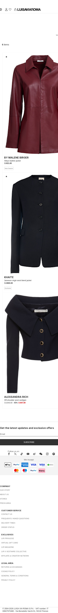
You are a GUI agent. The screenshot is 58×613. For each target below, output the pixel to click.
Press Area (5, 503)
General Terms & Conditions (14, 576)
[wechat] (41, 454)
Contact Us (6, 514)
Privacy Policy (8, 580)
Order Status (7, 527)
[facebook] (10, 454)
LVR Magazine (7, 547)
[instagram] (47, 454)
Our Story (5, 490)
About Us (4, 494)
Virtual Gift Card (9, 543)
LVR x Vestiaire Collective (13, 551)
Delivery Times (8, 523)
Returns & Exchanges (11, 567)
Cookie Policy (8, 571)
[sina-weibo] (34, 454)
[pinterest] (53, 454)
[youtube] (28, 454)
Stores (3, 499)
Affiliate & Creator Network (15, 556)
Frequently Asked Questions (15, 518)
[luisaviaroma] (29, 9)
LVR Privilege (7, 538)
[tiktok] (21, 454)
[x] (15, 454)
